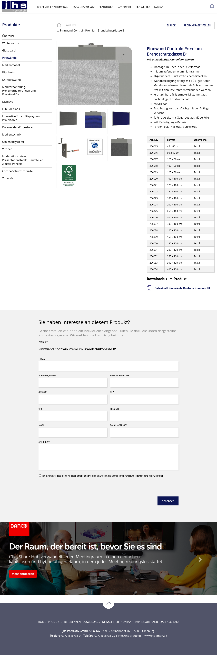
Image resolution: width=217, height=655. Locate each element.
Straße (42, 392)
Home (42, 622)
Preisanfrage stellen (197, 25)
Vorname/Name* (47, 375)
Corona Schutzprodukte (17, 171)
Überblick (8, 36)
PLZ (112, 392)
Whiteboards (10, 43)
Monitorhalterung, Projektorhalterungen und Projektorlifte (19, 90)
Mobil (41, 425)
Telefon (114, 408)
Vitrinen (7, 149)
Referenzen (106, 6)
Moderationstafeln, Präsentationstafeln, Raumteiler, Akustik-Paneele (23, 160)
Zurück (171, 25)
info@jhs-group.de (130, 636)
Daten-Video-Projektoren (18, 127)
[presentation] (64, 486)
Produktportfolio (83, 6)
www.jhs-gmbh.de (155, 636)
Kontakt (159, 6)
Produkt (43, 342)
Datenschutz (169, 622)
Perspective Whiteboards (52, 6)
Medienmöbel (11, 65)
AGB (155, 622)
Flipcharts (8, 72)
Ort (40, 408)
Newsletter (142, 6)
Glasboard (9, 50)
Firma (41, 359)
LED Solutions (11, 109)
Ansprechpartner (119, 375)
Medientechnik (11, 134)
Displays (7, 101)
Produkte (70, 25)
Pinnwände (9, 58)
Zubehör (7, 178)
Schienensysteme (13, 142)
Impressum (142, 622)
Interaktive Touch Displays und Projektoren (21, 118)
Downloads (124, 6)
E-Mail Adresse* (118, 425)
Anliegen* (44, 442)
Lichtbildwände (12, 79)
